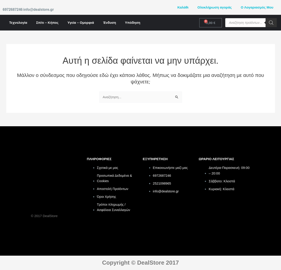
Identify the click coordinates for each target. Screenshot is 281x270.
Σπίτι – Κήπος (47, 22)
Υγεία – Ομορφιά (80, 22)
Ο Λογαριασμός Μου (257, 7)
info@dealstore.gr (38, 9)
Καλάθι (182, 7)
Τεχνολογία (18, 22)
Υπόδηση (132, 22)
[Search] (271, 22)
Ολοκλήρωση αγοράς (214, 7)
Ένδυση (109, 22)
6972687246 (13, 9)
